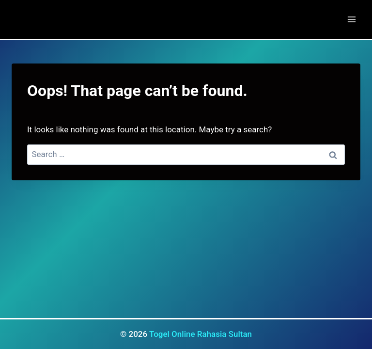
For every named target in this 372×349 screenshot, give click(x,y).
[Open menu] (351, 19)
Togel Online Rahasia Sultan (200, 334)
